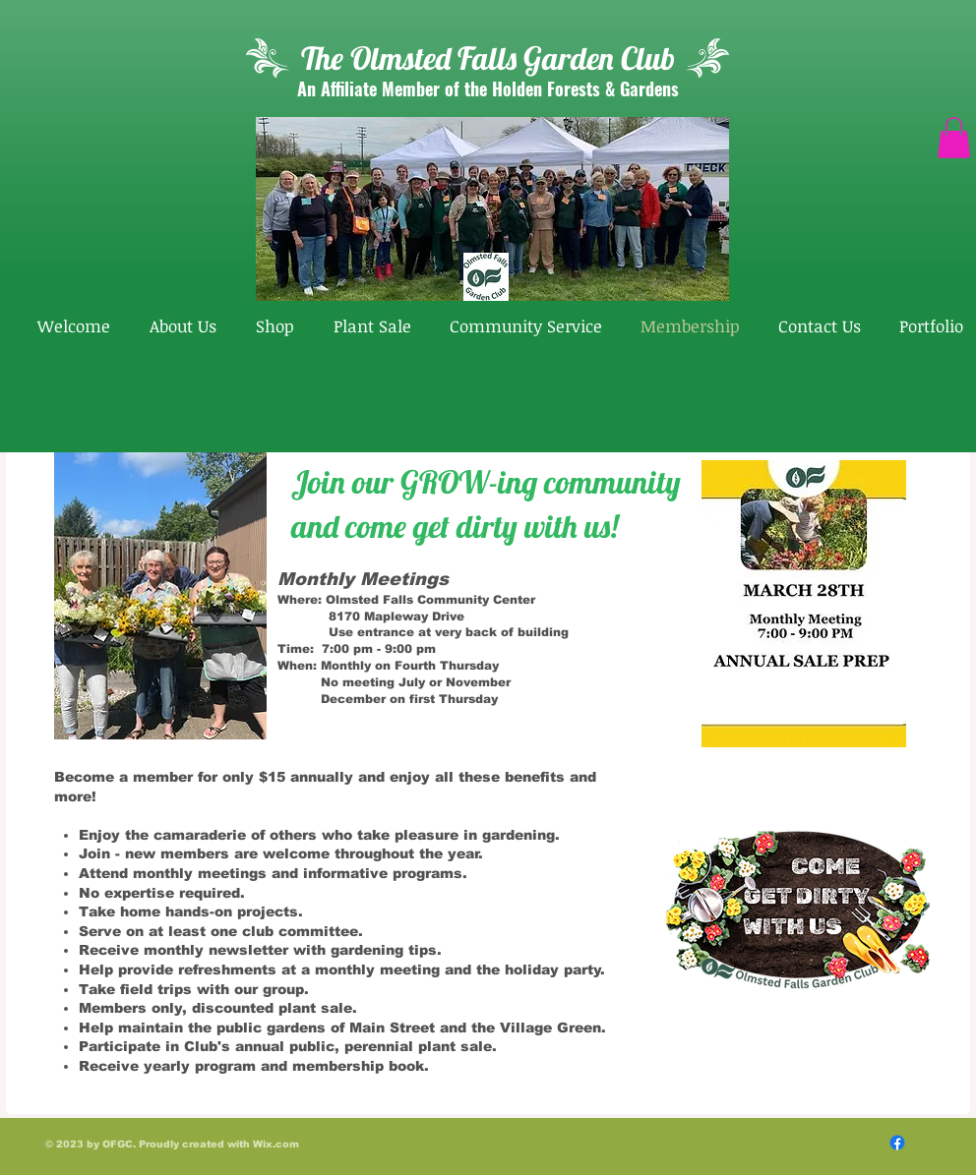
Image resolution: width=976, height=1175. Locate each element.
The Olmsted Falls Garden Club (488, 58)
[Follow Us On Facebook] (897, 1142)
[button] (954, 137)
